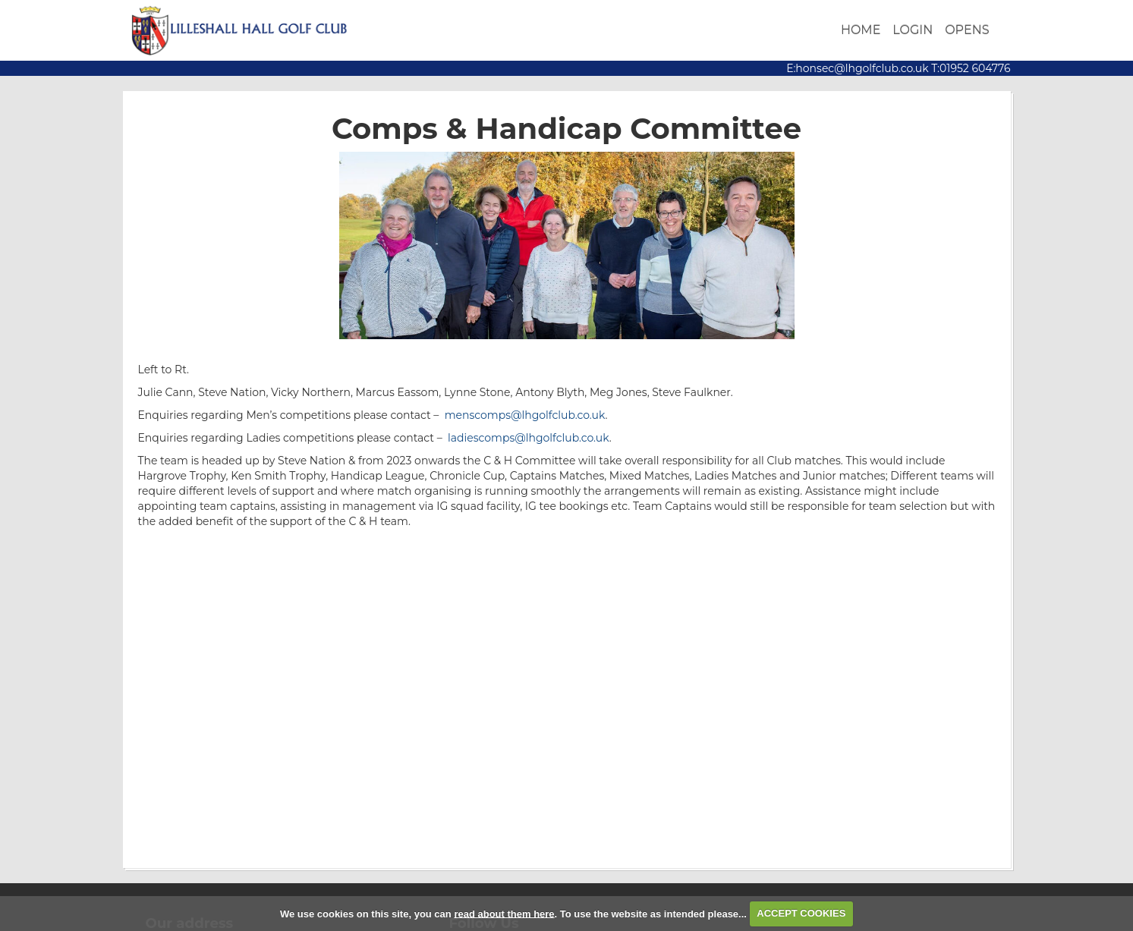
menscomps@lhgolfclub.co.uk (525, 415)
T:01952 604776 (970, 68)
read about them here (504, 913)
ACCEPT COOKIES (801, 913)
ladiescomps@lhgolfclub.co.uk (528, 438)
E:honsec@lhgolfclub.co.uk (857, 68)
